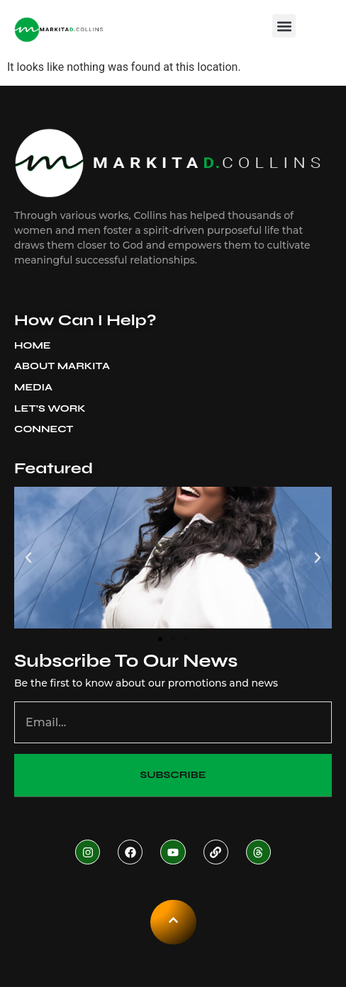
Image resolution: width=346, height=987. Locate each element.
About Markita (65, 366)
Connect (43, 429)
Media (37, 387)
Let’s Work (50, 408)
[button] (284, 26)
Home (32, 345)
